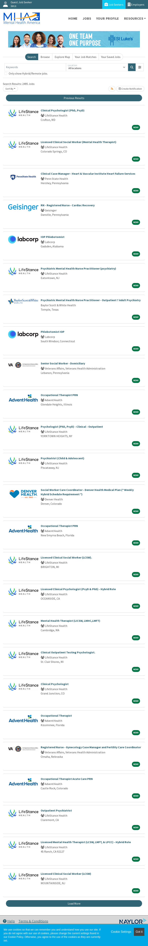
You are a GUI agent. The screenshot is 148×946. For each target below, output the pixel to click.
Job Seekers (113, 4)
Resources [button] (133, 18)
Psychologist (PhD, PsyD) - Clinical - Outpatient (72, 426)
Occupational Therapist (56, 715)
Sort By (9, 88)
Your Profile (107, 18)
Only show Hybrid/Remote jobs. (28, 73)
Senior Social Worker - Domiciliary (63, 363)
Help (9, 921)
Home (73, 18)
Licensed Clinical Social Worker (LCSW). (66, 557)
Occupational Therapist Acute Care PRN (67, 779)
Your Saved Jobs (110, 57)
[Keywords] (35, 67)
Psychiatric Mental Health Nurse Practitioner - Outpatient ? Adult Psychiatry (91, 300)
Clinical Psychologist (55, 684)
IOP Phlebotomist (52, 237)
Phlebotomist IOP (52, 332)
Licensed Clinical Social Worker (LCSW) (66, 873)
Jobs (87, 18)
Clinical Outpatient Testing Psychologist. (68, 652)
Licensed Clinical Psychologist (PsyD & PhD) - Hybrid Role (78, 589)
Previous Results (74, 98)
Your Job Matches (85, 57)
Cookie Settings (121, 931)
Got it (139, 931)
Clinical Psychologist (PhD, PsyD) (62, 110)
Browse (45, 57)
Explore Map (62, 57)
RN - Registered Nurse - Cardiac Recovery (68, 205)
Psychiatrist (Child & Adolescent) (62, 458)
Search (32, 57)
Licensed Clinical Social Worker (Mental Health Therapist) (78, 142)
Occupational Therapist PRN (59, 395)
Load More (74, 903)
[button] (140, 67)
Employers (136, 4)
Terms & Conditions (33, 921)
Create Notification (130, 88)
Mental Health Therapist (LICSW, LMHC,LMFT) (70, 620)
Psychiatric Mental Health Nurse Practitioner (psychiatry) (78, 268)
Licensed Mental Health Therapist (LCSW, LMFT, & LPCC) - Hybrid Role (86, 842)
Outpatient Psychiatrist (56, 810)
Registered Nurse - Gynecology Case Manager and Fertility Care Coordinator (91, 747)
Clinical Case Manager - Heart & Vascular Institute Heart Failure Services (88, 173)
